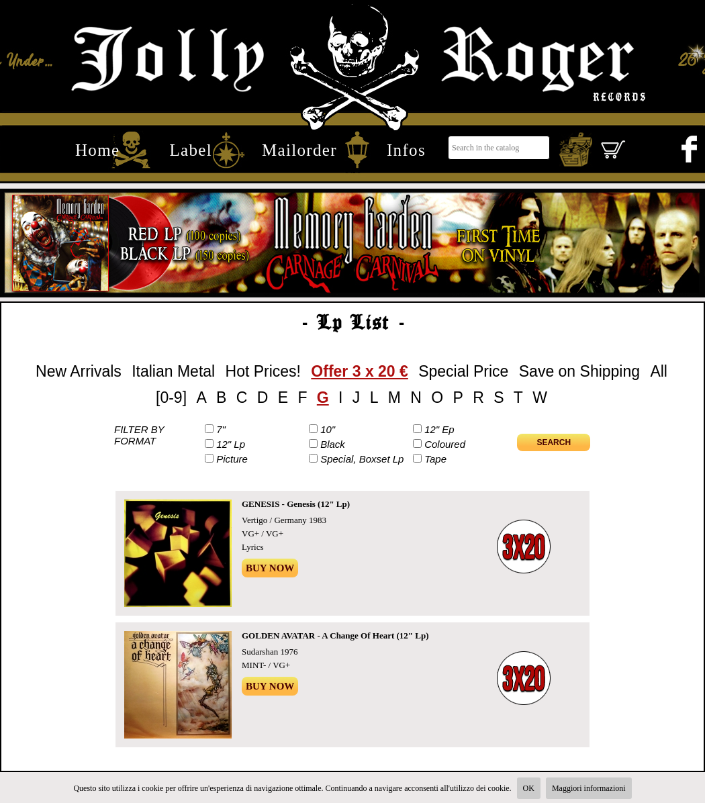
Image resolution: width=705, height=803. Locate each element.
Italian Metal (173, 371)
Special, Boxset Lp (362, 459)
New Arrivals (79, 371)
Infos (406, 149)
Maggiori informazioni (589, 788)
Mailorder (299, 149)
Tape (435, 459)
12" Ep (439, 429)
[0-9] (171, 397)
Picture (232, 459)
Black (332, 444)
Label (190, 149)
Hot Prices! (263, 371)
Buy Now (270, 568)
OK (528, 788)
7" (221, 429)
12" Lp (230, 444)
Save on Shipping (579, 371)
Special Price (463, 371)
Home (97, 149)
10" (327, 429)
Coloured (444, 444)
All (658, 371)
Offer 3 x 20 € (359, 371)
